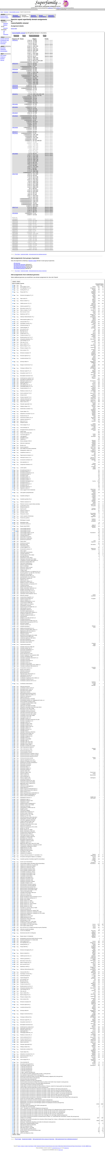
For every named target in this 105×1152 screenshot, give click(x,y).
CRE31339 (15, 249)
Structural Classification (16, 16)
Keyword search (4, 16)
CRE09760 (15, 88)
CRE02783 (15, 63)
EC (4, 32)
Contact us (2, 57)
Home (2, 11)
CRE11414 (15, 235)
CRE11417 (15, 236)
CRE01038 (15, 222)
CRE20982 (15, 246)
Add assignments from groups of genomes (25, 258)
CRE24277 (15, 132)
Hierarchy (5, 28)
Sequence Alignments (34, 16)
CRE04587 (15, 229)
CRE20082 (15, 243)
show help (13, 28)
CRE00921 (15, 220)
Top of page (17, 254)
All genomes (17, 263)
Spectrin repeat (32, 260)
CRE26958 (15, 153)
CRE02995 (15, 225)
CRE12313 (15, 239)
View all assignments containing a (20, 260)
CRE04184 (15, 69)
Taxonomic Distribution (51, 16)
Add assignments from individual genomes (37, 254)
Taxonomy (5, 23)
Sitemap (2, 60)
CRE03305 (15, 227)
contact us (58, 7)
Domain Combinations (42, 16)
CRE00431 (15, 40)
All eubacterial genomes (20, 267)
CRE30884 (15, 248)
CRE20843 (15, 245)
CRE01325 (15, 223)
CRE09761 (15, 94)
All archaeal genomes (19, 268)
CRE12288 (15, 238)
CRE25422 (15, 133)
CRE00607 (15, 219)
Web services (3, 42)
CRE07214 (15, 230)
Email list (2, 58)
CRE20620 (15, 116)
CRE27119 (15, 207)
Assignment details (24, 254)
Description (2, 47)
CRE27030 (15, 174)
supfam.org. (50, 7)
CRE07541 (15, 232)
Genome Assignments (25, 16)
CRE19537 (15, 113)
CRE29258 (15, 213)
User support (3, 55)
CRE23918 (15, 127)
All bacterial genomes (19, 265)
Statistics (5, 25)
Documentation (3, 51)
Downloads (2, 43)
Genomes (6, 11)
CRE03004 (15, 226)
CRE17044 (15, 242)
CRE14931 (15, 104)
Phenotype (5, 34)
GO (4, 31)
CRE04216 (15, 72)
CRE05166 (15, 86)
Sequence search (4, 17)
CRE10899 (15, 233)
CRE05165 (15, 85)
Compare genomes (4, 38)
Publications (3, 49)
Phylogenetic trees (4, 40)
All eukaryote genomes (20, 264)
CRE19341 (15, 107)
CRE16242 (15, 241)
